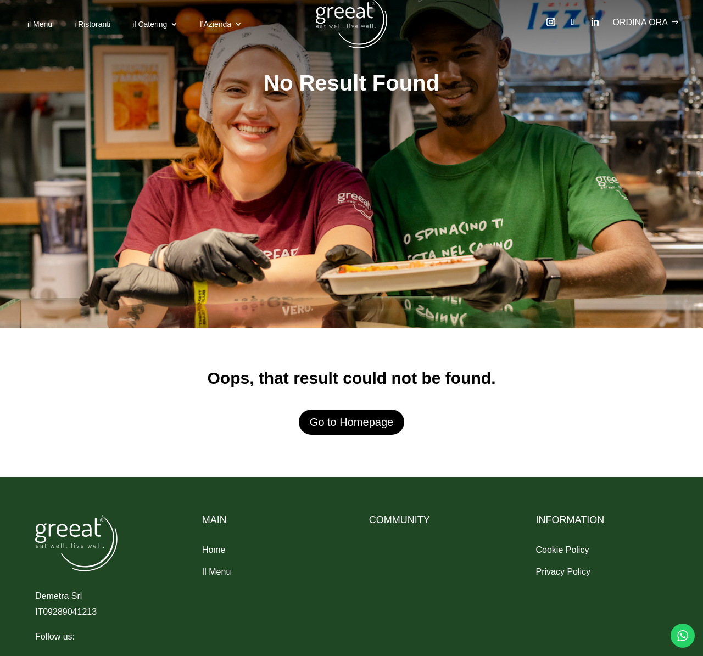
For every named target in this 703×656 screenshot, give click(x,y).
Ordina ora (640, 22)
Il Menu (216, 571)
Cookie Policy (562, 549)
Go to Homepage (351, 422)
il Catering (149, 24)
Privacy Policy (562, 571)
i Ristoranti (92, 24)
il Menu (39, 24)
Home (214, 549)
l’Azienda (215, 24)
